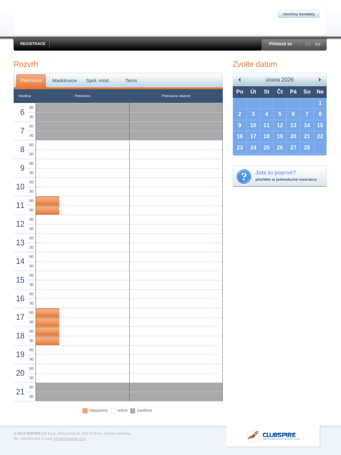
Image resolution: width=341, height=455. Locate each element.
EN (317, 44)
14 (307, 125)
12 (280, 125)
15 (320, 125)
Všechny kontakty (299, 14)
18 (266, 136)
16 (240, 136)
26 (280, 147)
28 (307, 147)
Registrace (33, 44)
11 (266, 125)
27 (293, 147)
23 (240, 147)
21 (307, 136)
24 (253, 147)
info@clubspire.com (70, 439)
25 (266, 147)
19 (280, 136)
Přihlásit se (280, 43)
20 (293, 136)
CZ (307, 44)
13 (293, 125)
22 (320, 136)
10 (253, 125)
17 (253, 136)
